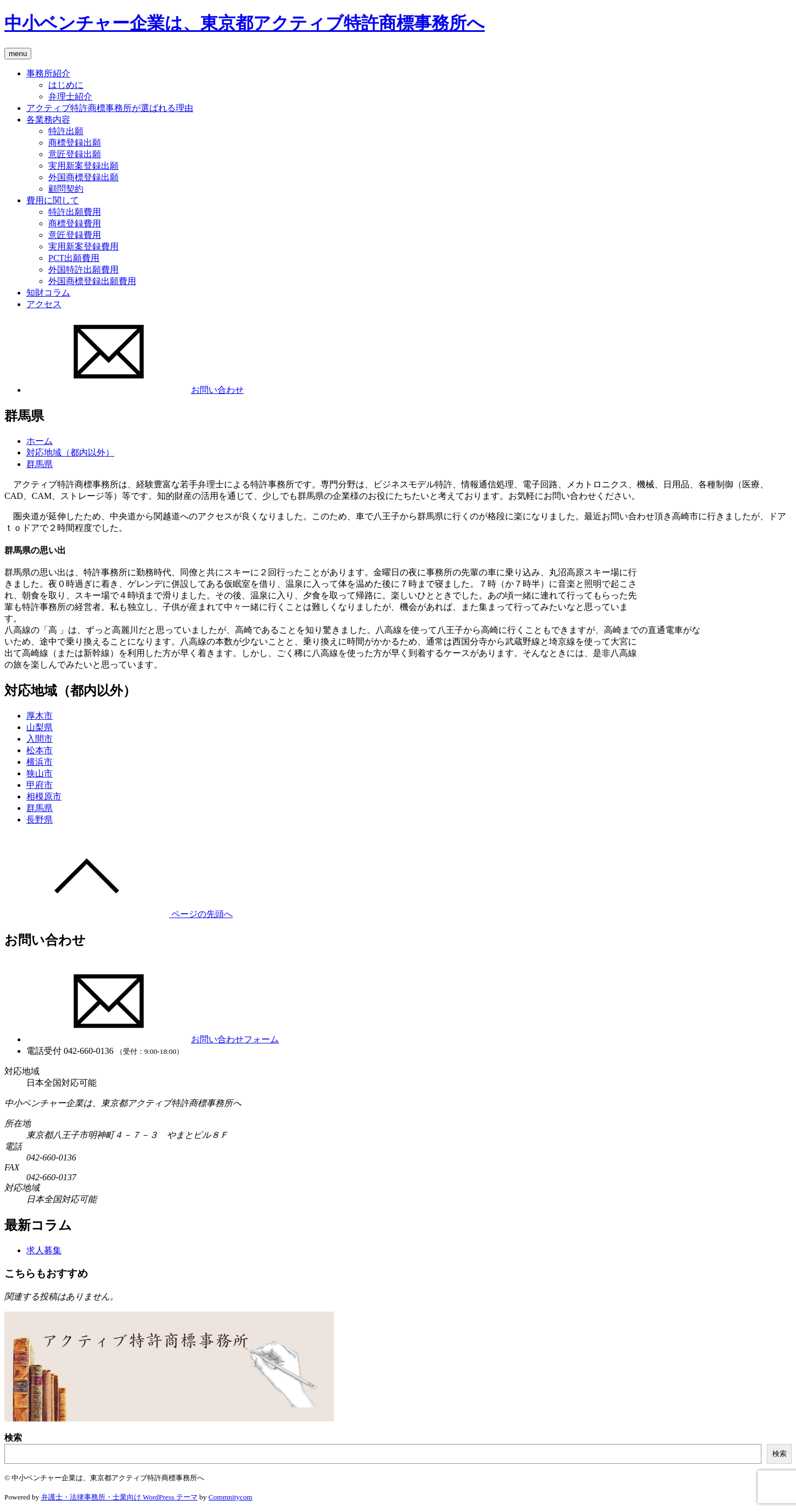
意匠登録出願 (74, 154)
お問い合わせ (135, 390)
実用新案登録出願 (83, 165)
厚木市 (39, 715)
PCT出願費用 (73, 258)
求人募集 (43, 1250)
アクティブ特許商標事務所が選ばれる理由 (109, 108)
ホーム (39, 441)
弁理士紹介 (70, 96)
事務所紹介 (48, 73)
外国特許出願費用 (83, 269)
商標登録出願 (74, 142)
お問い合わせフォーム (152, 1039)
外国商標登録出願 (83, 177)
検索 (13, 1437)
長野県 (39, 819)
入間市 (39, 738)
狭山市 (39, 773)
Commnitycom (231, 1497)
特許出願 (65, 131)
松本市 (39, 750)
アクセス (43, 304)
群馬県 (39, 464)
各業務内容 (48, 119)
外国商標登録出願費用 (92, 281)
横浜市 (39, 761)
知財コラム (48, 292)
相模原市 (43, 796)
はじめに (65, 85)
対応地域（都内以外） (70, 452)
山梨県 (39, 727)
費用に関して (52, 200)
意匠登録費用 (74, 235)
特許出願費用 (74, 211)
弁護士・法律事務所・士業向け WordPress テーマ (119, 1497)
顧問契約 (65, 188)
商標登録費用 (74, 223)
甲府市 (39, 785)
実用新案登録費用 (83, 246)
